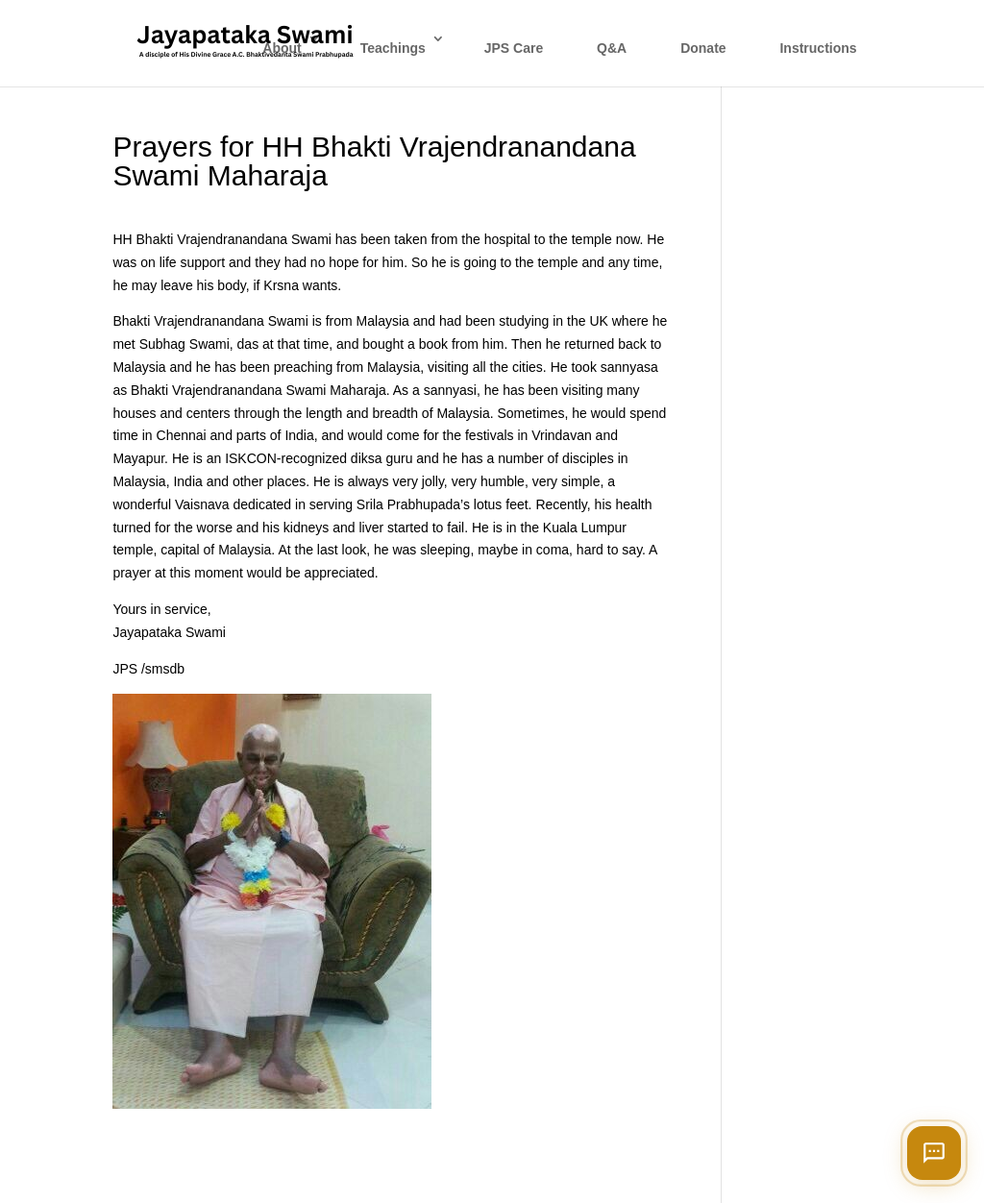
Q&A (612, 48)
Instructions (817, 48)
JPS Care (513, 48)
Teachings (393, 48)
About (281, 48)
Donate (703, 48)
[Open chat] (934, 1153)
